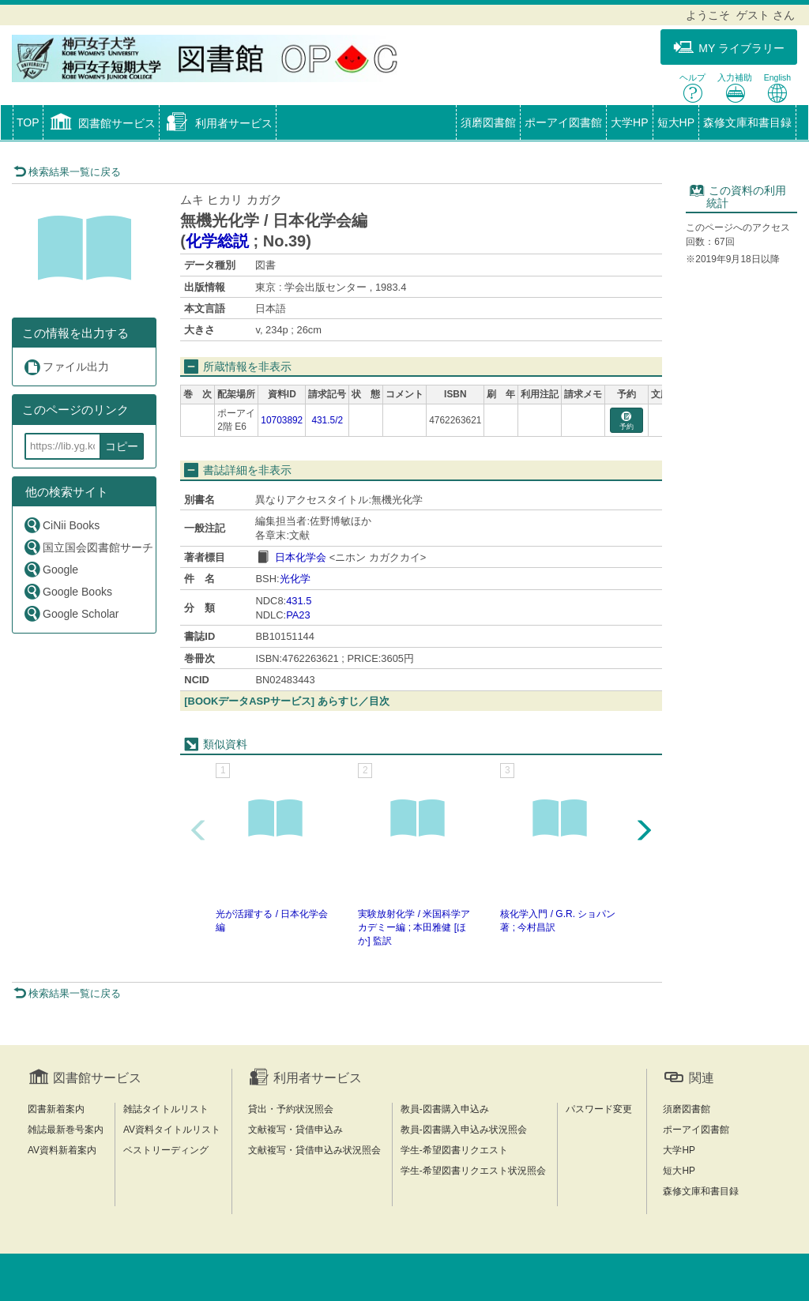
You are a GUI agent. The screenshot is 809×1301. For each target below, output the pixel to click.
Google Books (67, 591)
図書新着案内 (56, 1109)
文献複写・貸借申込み (295, 1129)
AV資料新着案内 (62, 1150)
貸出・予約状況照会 (290, 1109)
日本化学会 (300, 557)
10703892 (282, 420)
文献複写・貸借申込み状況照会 (314, 1150)
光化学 (295, 579)
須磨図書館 (488, 122)
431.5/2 (327, 420)
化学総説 (217, 241)
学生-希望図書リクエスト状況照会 (473, 1170)
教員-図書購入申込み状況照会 (464, 1129)
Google (50, 569)
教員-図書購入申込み (445, 1109)
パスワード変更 (599, 1109)
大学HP (629, 122)
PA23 (298, 615)
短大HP (675, 122)
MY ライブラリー (729, 47)
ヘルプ (692, 88)
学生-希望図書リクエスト (454, 1150)
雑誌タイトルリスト (166, 1109)
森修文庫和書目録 (747, 122)
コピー (121, 446)
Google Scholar (71, 613)
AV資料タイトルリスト (171, 1129)
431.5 (298, 601)
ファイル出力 (66, 367)
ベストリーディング (166, 1150)
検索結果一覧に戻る (67, 172)
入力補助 (734, 88)
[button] (101, 124)
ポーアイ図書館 (563, 122)
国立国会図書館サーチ (88, 547)
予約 (626, 421)
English (777, 88)
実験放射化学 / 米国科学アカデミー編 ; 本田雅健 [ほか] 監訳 (414, 927)
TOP (28, 122)
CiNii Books (61, 525)
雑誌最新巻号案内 (65, 1129)
